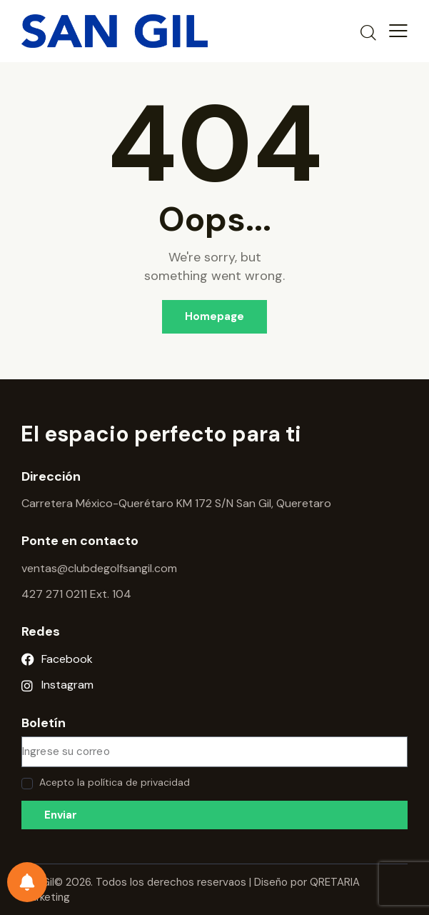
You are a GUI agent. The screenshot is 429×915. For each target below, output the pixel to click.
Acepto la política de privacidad (114, 782)
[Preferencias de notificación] (27, 882)
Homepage (214, 316)
